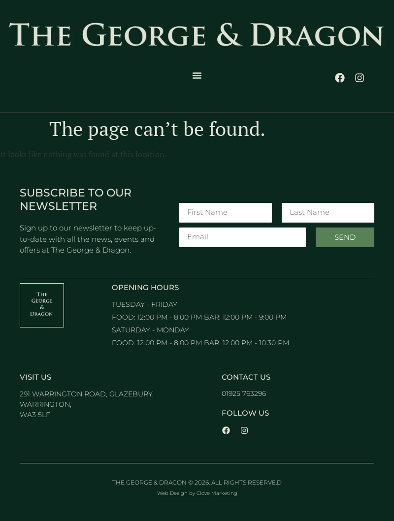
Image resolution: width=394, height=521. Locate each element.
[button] (197, 75)
